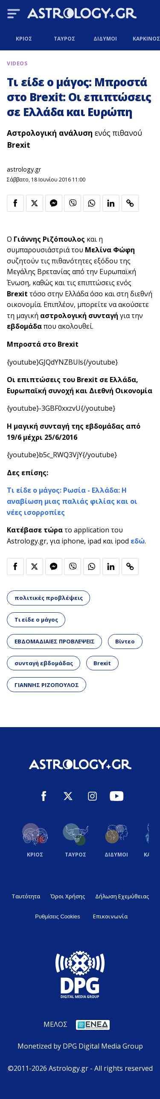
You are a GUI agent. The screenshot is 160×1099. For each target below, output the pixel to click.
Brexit (102, 663)
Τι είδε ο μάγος (36, 619)
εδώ (138, 541)
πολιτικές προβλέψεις (49, 598)
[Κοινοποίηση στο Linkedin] (110, 203)
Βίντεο (125, 641)
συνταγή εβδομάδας (44, 663)
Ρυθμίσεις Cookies (57, 916)
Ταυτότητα (26, 896)
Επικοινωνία (110, 916)
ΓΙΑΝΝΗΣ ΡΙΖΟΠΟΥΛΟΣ (47, 685)
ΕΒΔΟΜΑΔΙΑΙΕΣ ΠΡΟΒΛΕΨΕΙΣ (55, 641)
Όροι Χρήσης (67, 896)
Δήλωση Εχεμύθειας (122, 896)
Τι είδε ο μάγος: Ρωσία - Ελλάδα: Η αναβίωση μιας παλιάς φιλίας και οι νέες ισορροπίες (72, 501)
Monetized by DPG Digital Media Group (80, 1046)
